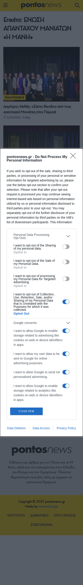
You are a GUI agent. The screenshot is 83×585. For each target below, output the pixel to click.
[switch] (65, 246)
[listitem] (41, 236)
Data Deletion (16, 428)
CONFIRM (26, 411)
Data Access (41, 428)
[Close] (74, 156)
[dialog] (41, 292)
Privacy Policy (66, 428)
